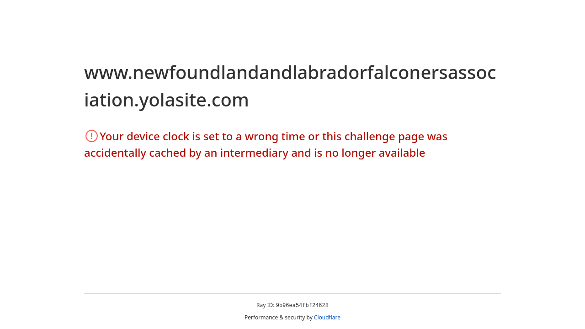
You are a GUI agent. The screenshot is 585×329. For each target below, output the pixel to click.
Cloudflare (327, 317)
